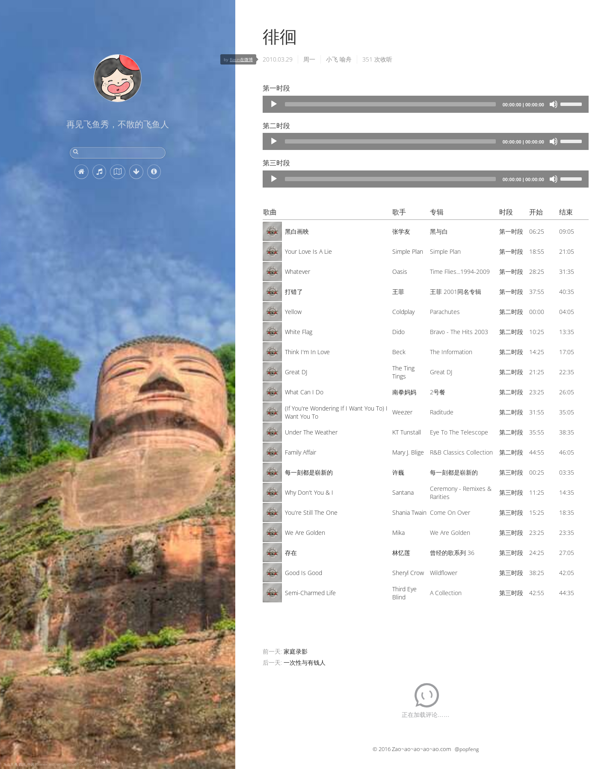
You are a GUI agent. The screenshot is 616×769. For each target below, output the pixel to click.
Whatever (297, 271)
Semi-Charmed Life (310, 593)
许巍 (398, 472)
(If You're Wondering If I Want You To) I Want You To (336, 412)
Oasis (399, 271)
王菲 (398, 292)
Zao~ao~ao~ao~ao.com (421, 749)
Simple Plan (407, 251)
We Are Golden (305, 532)
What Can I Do (304, 392)
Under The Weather (311, 432)
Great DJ (296, 372)
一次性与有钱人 (305, 662)
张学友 (401, 231)
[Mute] (553, 104)
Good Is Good (303, 573)
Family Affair (300, 452)
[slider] (390, 104)
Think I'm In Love (307, 352)
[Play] (274, 104)
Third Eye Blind (404, 593)
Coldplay (403, 312)
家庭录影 (296, 651)
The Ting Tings (403, 372)
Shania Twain (409, 512)
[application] (426, 104)
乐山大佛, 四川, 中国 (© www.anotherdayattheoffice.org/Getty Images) (57, 764)
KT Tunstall (406, 432)
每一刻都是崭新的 (309, 472)
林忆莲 (401, 553)
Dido (398, 332)
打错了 (294, 292)
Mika (398, 532)
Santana (403, 492)
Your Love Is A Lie (308, 251)
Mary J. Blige (408, 452)
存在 (291, 553)
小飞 (332, 59)
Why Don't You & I (309, 492)
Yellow (293, 312)
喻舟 (346, 59)
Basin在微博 (241, 59)
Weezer (402, 412)
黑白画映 (297, 231)
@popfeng (467, 749)
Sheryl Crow (408, 573)
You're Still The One (311, 512)
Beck (399, 352)
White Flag (298, 332)
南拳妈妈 (404, 392)
